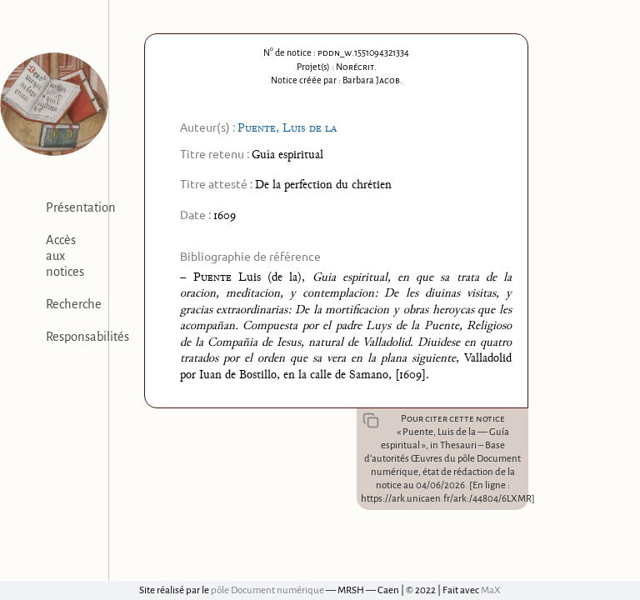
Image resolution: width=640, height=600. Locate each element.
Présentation (81, 207)
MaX (491, 590)
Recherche (74, 304)
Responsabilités (87, 336)
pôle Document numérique (267, 590)
